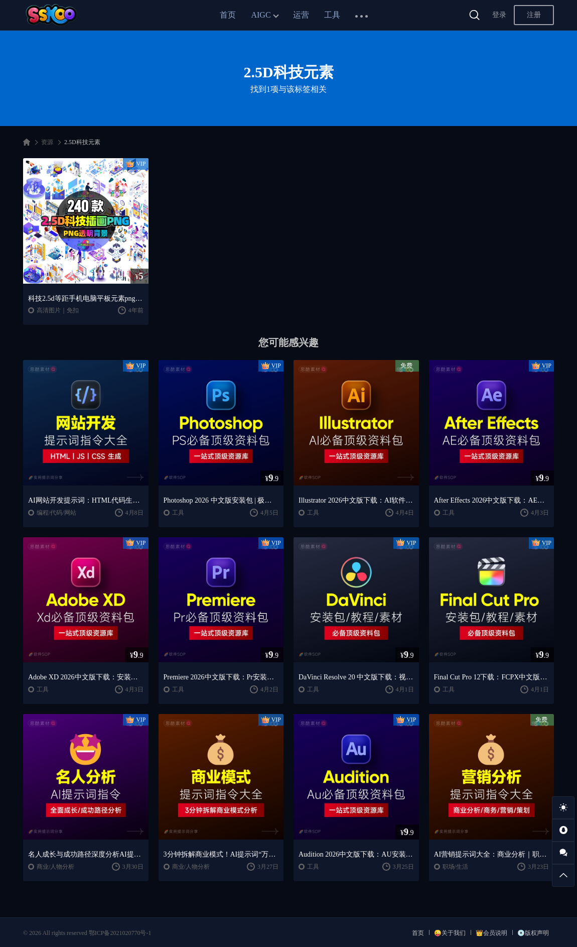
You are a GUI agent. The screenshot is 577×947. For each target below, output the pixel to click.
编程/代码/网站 (56, 512)
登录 (499, 15)
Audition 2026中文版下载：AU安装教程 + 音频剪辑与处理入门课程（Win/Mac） (356, 854)
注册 (534, 15)
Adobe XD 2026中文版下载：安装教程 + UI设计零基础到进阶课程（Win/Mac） (85, 677)
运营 (301, 15)
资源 (47, 142)
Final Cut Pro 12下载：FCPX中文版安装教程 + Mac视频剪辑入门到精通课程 (491, 677)
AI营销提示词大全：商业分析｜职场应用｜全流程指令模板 (491, 854)
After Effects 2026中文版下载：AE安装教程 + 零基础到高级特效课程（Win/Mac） (491, 500)
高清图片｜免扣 (58, 310)
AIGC (260, 15)
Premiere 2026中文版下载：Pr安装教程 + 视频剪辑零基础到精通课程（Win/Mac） (221, 677)
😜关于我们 (450, 932)
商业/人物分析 (55, 866)
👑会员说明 (491, 932)
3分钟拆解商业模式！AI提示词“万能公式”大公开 (221, 854)
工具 (332, 15)
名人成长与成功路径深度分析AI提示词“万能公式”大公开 (85, 854)
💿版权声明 (533, 932)
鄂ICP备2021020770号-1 (120, 932)
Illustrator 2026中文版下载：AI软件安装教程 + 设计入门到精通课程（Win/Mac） (356, 500)
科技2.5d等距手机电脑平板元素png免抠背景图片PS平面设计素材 (85, 298)
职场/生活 (455, 866)
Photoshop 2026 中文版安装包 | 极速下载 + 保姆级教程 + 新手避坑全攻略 (221, 500)
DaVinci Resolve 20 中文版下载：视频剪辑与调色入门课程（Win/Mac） (356, 677)
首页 (228, 15)
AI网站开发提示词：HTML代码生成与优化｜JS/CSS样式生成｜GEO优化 (85, 500)
